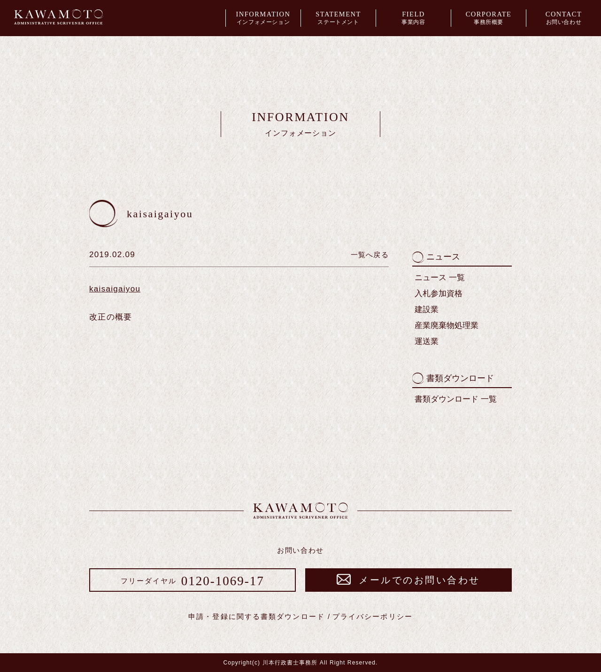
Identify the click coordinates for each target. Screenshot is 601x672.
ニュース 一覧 (440, 277)
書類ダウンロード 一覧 (456, 399)
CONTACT (563, 18)
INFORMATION (263, 18)
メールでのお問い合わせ (408, 580)
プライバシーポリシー (372, 616)
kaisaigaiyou (114, 288)
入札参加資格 (438, 293)
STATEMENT (338, 18)
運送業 (427, 341)
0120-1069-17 (192, 581)
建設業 (427, 309)
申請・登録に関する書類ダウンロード (256, 616)
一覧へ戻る (370, 255)
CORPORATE (488, 18)
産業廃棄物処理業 (446, 325)
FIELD (413, 18)
